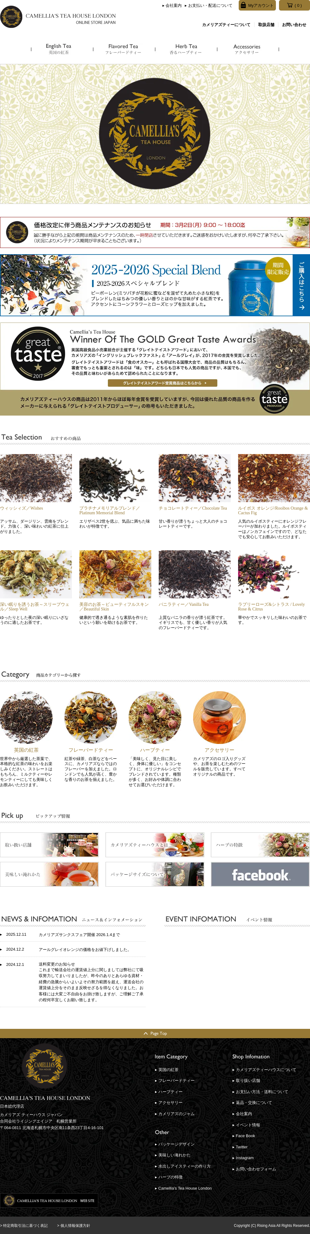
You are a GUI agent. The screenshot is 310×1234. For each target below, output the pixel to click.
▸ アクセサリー (169, 1102)
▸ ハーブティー (169, 1091)
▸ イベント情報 (246, 1125)
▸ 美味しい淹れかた (173, 1155)
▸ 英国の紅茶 (167, 1069)
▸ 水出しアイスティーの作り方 (183, 1166)
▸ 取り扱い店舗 (246, 1080)
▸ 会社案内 (172, 5)
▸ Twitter (240, 1147)
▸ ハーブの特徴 (169, 1177)
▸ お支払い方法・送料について (260, 1091)
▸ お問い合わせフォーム (254, 1169)
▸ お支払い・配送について (208, 5)
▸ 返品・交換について (252, 1102)
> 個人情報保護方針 (73, 1225)
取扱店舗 (266, 24)
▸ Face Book (243, 1135)
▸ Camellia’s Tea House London (183, 1188)
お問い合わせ (294, 24)
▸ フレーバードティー (175, 1080)
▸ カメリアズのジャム (175, 1113)
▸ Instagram (243, 1157)
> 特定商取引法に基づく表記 (24, 1225)
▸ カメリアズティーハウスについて (264, 1069)
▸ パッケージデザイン (175, 1144)
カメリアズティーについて (226, 24)
